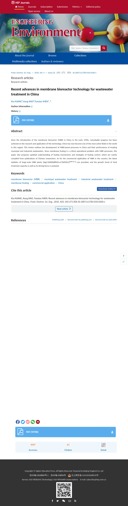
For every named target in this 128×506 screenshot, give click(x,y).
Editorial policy (93, 6)
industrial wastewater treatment (97, 179)
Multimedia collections (24, 61)
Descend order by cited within (106, 220)
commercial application (43, 183)
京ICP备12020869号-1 (38, 475)
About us (49, 11)
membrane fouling (20, 183)
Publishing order (58, 220)
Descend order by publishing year (80, 220)
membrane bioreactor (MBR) (25, 179)
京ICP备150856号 (58, 475)
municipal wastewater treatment (60, 179)
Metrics (77, 6)
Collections (80, 55)
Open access (34, 11)
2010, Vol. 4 (39, 72)
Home (19, 6)
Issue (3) (51, 72)
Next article (64, 208)
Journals (32, 6)
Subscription (46, 6)
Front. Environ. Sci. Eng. (21, 72)
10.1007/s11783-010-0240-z (84, 72)
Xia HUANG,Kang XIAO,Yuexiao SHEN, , (31, 101)
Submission (62, 6)
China (61, 183)
